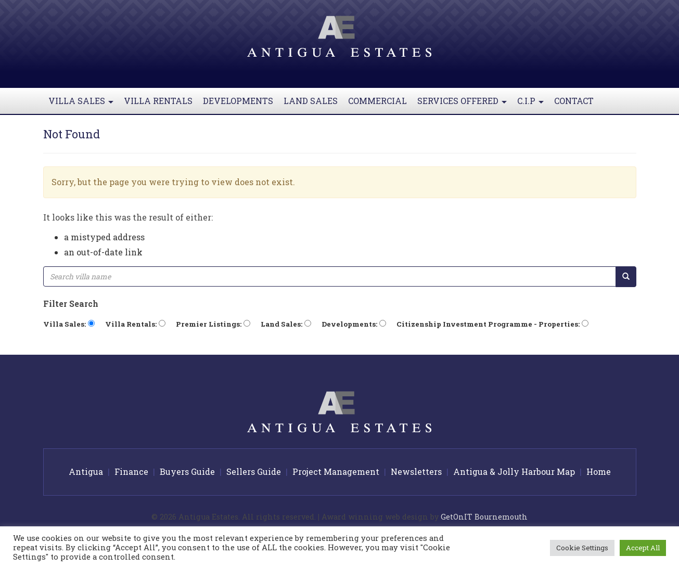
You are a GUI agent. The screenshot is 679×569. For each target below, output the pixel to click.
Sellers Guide (253, 471)
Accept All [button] (643, 547)
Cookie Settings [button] (582, 547)
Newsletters (416, 471)
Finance (131, 471)
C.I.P (533, 104)
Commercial (377, 100)
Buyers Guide (187, 471)
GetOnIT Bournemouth (484, 517)
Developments (238, 100)
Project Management (335, 471)
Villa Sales (83, 104)
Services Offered (464, 104)
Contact (574, 100)
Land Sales (311, 100)
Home (598, 471)
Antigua (86, 471)
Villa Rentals (158, 100)
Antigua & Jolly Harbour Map (514, 471)
